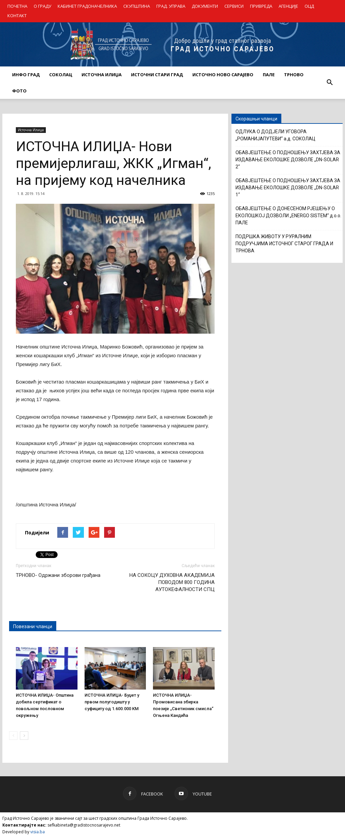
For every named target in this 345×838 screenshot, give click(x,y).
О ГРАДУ (42, 6)
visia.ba (37, 832)
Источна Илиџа (31, 130)
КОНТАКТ (17, 15)
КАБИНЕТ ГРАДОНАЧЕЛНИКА (87, 6)
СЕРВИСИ (234, 6)
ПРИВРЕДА (261, 6)
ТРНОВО (294, 75)
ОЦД (309, 6)
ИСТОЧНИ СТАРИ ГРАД (157, 75)
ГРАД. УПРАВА (170, 6)
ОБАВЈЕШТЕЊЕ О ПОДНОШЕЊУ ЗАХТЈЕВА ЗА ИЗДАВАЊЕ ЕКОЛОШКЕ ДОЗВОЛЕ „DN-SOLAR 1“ (288, 187)
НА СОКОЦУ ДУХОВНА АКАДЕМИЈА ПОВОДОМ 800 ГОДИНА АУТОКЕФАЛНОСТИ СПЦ (172, 582)
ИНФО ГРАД (26, 75)
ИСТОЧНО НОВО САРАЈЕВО (222, 75)
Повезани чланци (32, 626)
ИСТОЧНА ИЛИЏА (102, 75)
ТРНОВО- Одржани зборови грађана (58, 575)
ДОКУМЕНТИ (205, 6)
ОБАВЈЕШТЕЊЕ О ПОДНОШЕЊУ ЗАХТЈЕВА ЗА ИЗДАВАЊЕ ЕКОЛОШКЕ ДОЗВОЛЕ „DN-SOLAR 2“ (288, 159)
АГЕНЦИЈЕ (288, 6)
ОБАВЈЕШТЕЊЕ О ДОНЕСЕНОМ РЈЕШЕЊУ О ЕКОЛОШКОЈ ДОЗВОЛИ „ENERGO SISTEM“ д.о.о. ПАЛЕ (288, 215)
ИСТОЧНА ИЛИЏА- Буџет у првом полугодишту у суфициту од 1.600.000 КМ (112, 702)
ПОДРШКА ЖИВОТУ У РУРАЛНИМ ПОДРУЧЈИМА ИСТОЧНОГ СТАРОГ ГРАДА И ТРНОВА (284, 243)
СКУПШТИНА (136, 6)
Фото (19, 91)
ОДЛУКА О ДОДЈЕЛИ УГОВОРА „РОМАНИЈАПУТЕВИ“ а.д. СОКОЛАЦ (275, 135)
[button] (329, 83)
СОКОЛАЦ (60, 75)
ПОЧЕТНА (17, 6)
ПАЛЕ (269, 75)
